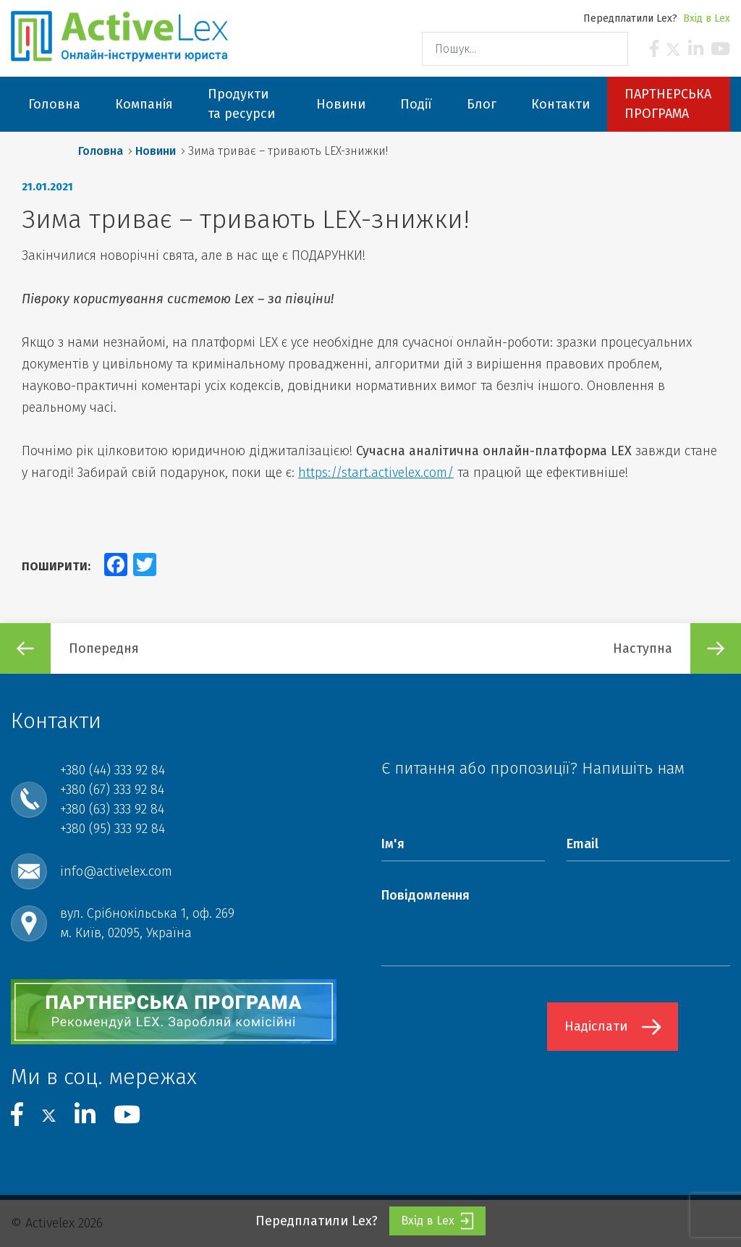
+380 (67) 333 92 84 (112, 790)
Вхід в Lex (706, 18)
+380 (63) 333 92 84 (112, 809)
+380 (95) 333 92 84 (112, 829)
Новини (155, 151)
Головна (100, 151)
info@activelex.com (116, 871)
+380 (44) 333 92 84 (112, 770)
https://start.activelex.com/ (376, 473)
